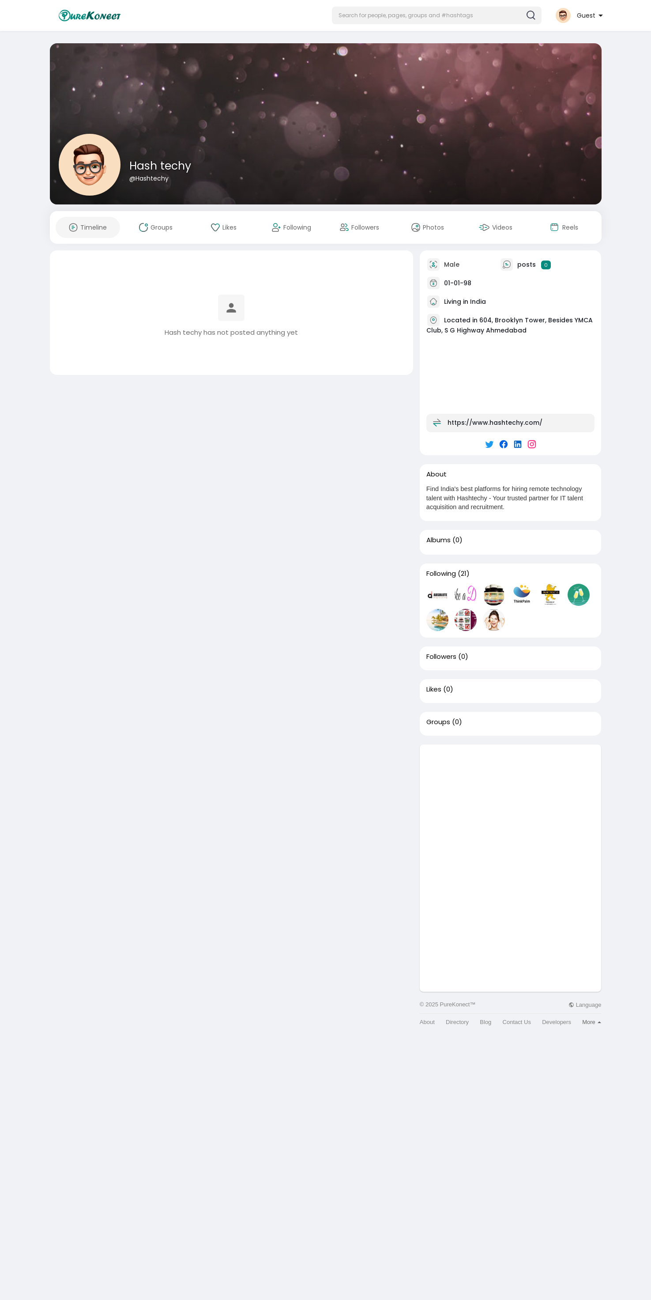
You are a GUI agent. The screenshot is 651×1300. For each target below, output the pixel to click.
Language (584, 1005)
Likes (433, 689)
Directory (457, 1022)
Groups (438, 722)
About (427, 1022)
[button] (437, 15)
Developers (556, 1022)
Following (441, 573)
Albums (438, 540)
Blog (485, 1022)
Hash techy (160, 166)
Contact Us (517, 1022)
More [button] (591, 1022)
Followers (441, 656)
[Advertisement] (511, 806)
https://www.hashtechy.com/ (495, 422)
